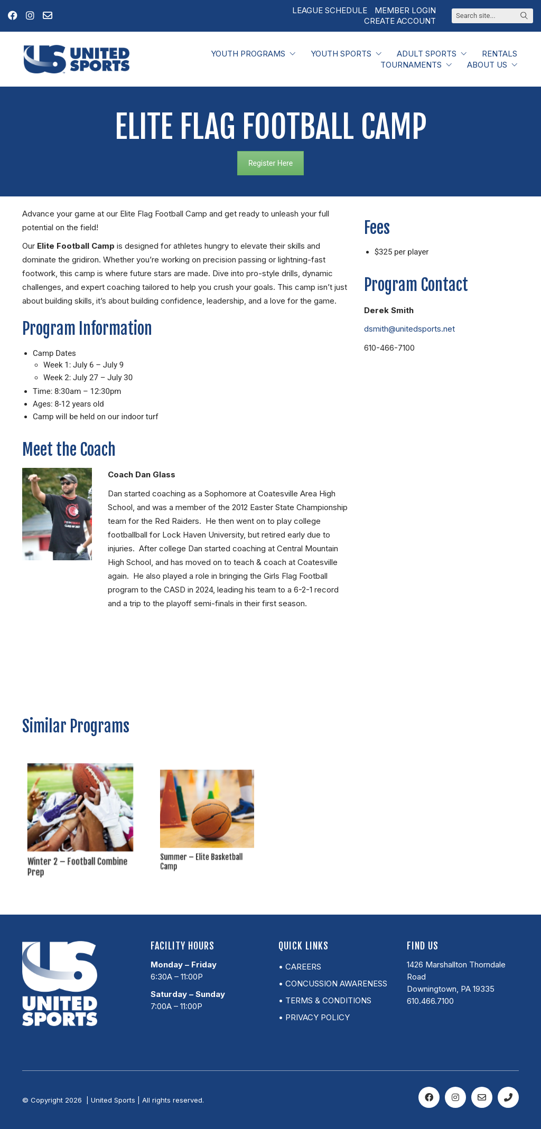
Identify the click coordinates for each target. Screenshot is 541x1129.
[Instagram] (455, 1097)
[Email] (481, 1097)
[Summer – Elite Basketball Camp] (207, 815)
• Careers (299, 967)
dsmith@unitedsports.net (409, 329)
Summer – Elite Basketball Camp (204, 840)
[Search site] (524, 16)
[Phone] (508, 1097)
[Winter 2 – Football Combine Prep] (80, 811)
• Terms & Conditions (324, 1000)
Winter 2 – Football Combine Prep (78, 851)
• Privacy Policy (314, 1017)
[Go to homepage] (76, 59)
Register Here (270, 163)
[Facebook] (429, 1097)
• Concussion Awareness (332, 984)
